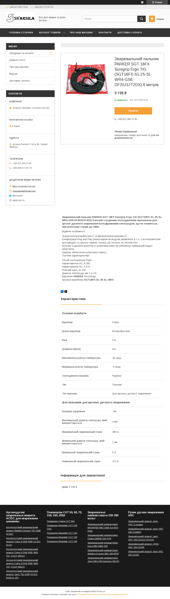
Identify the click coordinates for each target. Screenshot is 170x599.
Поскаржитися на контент (89, 594)
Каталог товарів (49, 32)
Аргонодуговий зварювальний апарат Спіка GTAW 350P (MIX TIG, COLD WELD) (22, 563)
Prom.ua (101, 591)
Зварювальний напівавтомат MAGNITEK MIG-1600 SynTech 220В (103, 527)
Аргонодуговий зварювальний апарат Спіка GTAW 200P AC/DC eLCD (23, 541)
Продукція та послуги (21, 53)
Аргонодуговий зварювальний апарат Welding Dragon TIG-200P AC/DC (23, 530)
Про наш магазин (81, 32)
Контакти (105, 32)
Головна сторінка (21, 32)
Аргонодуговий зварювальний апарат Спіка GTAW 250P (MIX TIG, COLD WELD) (22, 552)
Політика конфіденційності (115, 594)
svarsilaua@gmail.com (24, 191)
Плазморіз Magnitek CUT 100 (62, 533)
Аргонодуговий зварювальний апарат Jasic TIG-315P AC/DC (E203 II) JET (22, 574)
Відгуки (13, 73)
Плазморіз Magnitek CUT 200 (62, 541)
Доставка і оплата (129, 32)
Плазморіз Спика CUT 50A (61, 521)
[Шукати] (141, 19)
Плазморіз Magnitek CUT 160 (62, 537)
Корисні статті (17, 60)
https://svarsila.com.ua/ (23, 186)
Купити (133, 110)
